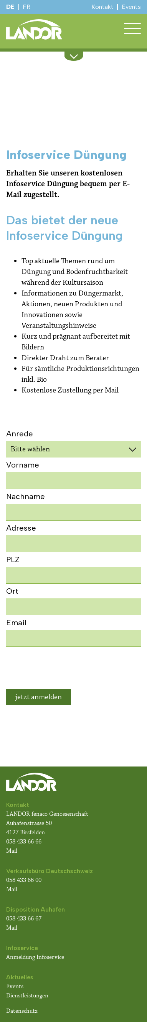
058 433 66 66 (23, 841)
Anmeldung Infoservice (35, 957)
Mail (11, 851)
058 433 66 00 (24, 880)
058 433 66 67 (23, 918)
